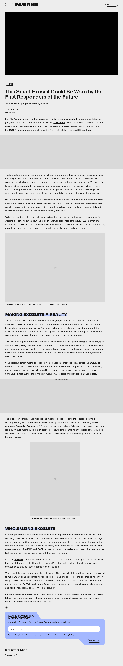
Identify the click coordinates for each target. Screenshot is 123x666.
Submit (92, 641)
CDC (11, 130)
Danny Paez (15, 109)
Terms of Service (54, 635)
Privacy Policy (69, 635)
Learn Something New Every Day (21, 616)
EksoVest (59, 538)
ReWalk (19, 559)
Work (9, 655)
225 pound (59, 122)
